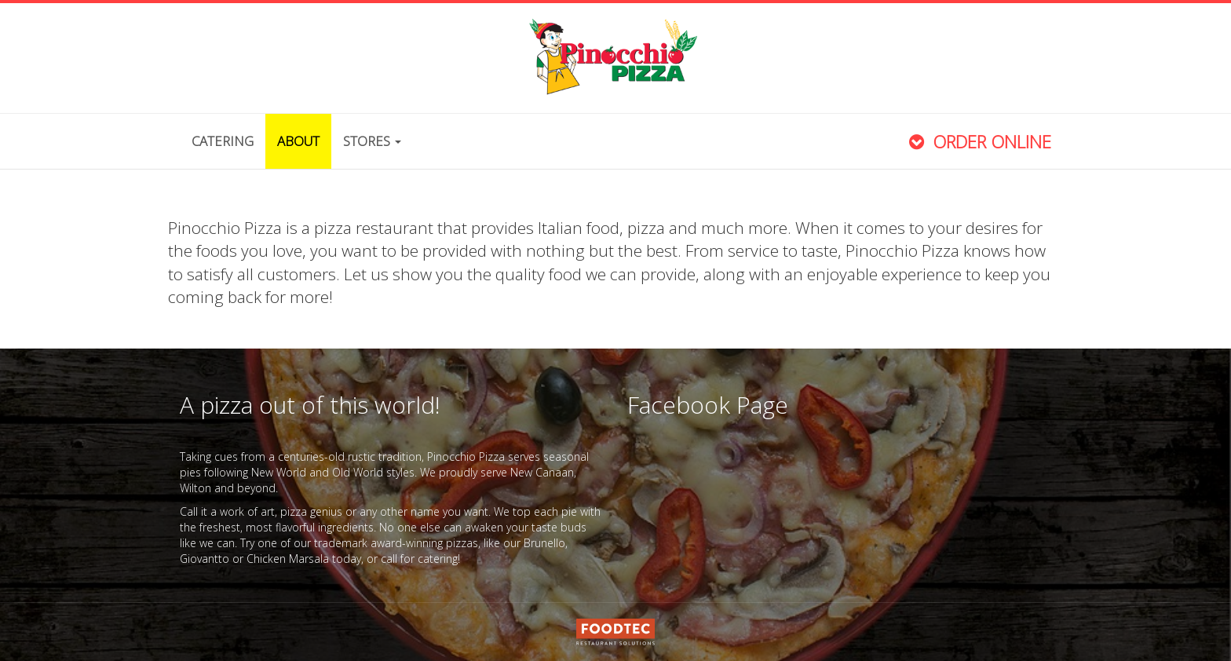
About (298, 141)
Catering (223, 141)
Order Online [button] (978, 142)
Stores (372, 141)
